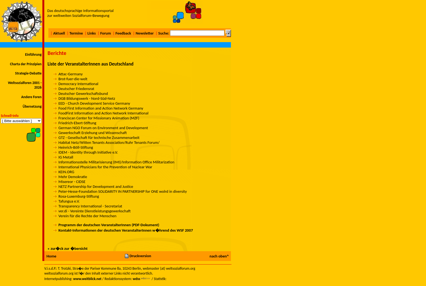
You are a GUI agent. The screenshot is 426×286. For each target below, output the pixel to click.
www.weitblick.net (87, 278)
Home (51, 256)
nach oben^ (219, 256)
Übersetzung (32, 106)
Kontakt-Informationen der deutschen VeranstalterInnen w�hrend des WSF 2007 (125, 230)
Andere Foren (31, 97)
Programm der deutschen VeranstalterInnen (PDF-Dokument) (108, 224)
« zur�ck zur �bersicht (67, 248)
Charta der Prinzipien (26, 64)
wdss (136, 278)
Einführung (33, 54)
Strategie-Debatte (28, 73)
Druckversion (137, 255)
